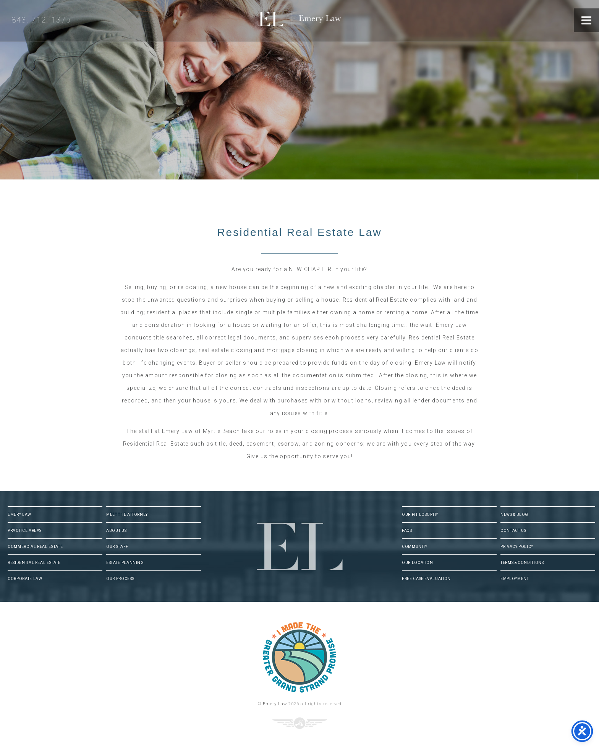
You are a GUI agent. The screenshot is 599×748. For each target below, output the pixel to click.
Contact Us (513, 530)
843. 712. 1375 (41, 19)
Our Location (417, 563)
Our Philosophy (420, 514)
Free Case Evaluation (426, 579)
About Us (116, 530)
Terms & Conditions (522, 563)
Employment (514, 579)
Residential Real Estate (34, 563)
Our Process (120, 579)
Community (414, 546)
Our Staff (117, 546)
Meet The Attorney (127, 514)
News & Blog (514, 514)
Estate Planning (125, 563)
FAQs (407, 530)
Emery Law (315, 20)
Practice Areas (25, 530)
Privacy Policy (516, 546)
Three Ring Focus (299, 723)
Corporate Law (25, 579)
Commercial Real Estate (35, 546)
